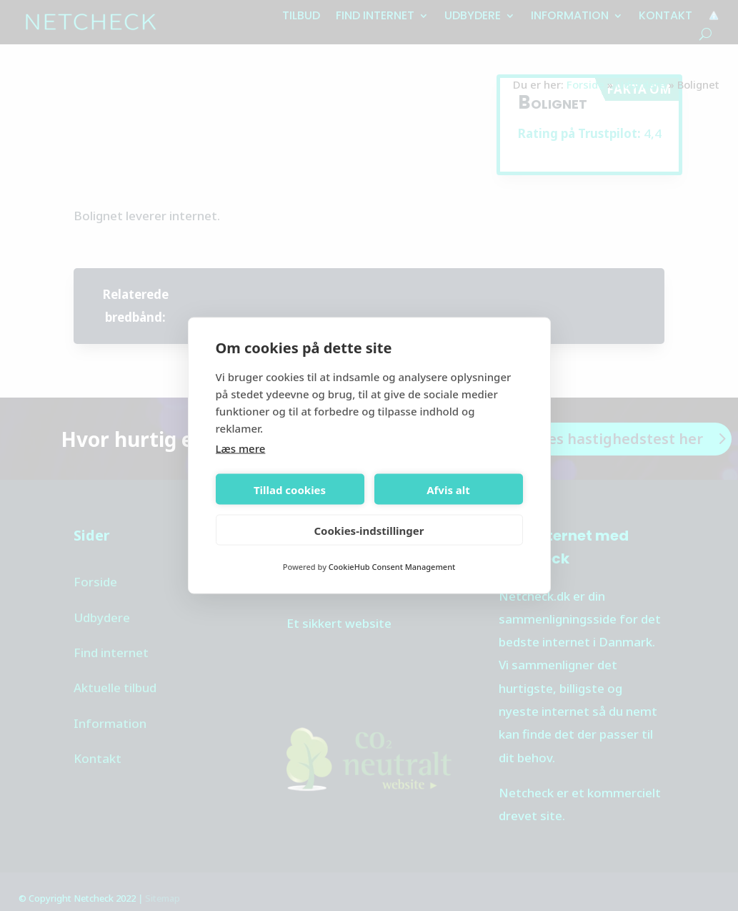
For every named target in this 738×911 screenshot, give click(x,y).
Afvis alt (448, 489)
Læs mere (241, 448)
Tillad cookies (290, 489)
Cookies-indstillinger (369, 530)
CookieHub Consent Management (392, 566)
